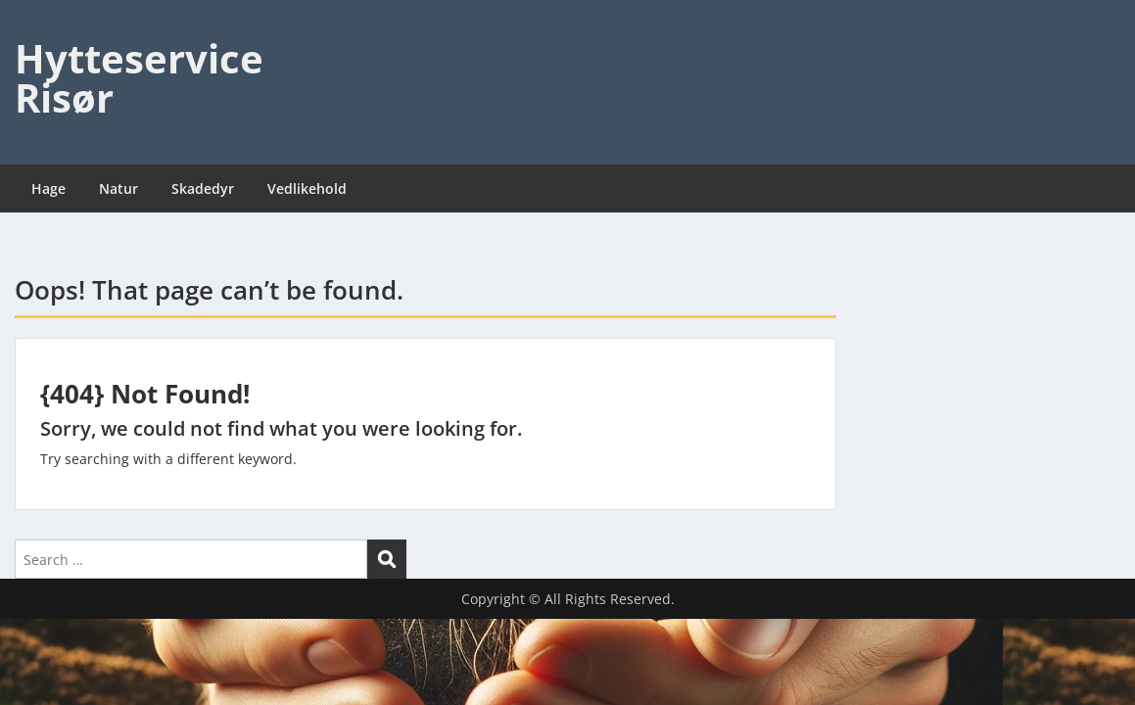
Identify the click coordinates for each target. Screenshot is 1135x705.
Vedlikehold (307, 188)
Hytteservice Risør (139, 77)
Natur (118, 188)
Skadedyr (202, 188)
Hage (48, 188)
